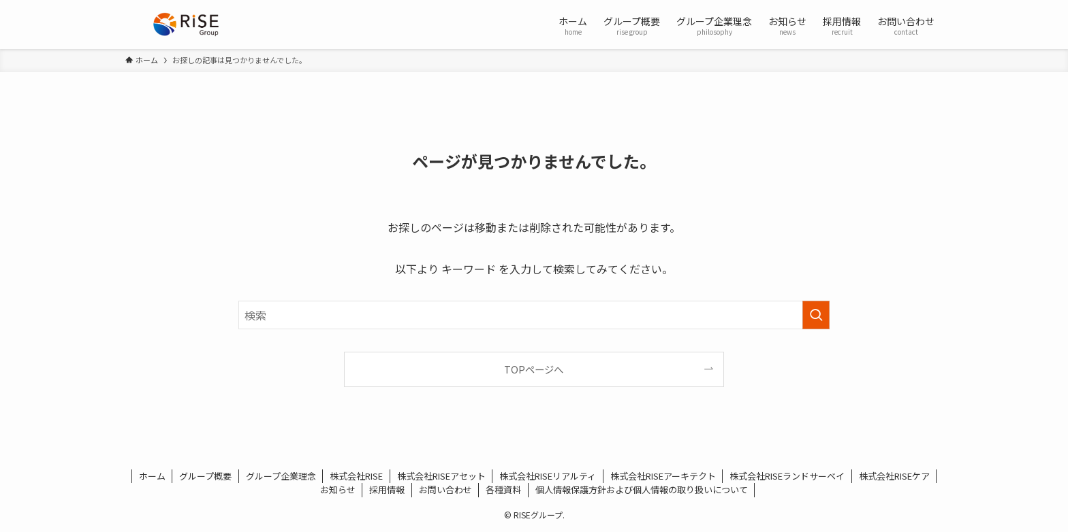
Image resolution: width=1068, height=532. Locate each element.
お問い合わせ (445, 489)
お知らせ (338, 489)
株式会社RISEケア (894, 475)
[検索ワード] (534, 315)
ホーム (152, 475)
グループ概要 (205, 475)
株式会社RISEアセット (441, 475)
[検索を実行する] (816, 315)
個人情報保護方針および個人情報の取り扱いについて (641, 489)
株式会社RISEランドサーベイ (787, 475)
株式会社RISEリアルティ (547, 475)
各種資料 (503, 489)
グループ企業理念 (281, 475)
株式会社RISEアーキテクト (663, 475)
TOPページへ (533, 369)
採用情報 (387, 489)
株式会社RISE (356, 475)
